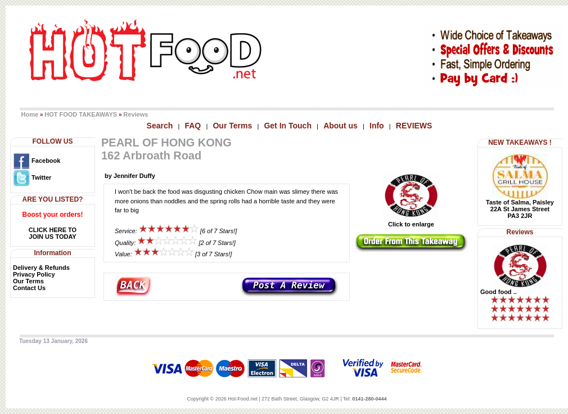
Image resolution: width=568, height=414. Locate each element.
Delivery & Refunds (41, 267)
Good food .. (498, 291)
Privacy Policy (34, 274)
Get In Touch (288, 125)
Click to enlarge (411, 221)
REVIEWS (414, 125)
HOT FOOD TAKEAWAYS (80, 114)
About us (340, 125)
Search (160, 125)
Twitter (32, 177)
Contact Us (29, 287)
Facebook (36, 160)
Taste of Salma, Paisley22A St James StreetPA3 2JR (520, 209)
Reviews (135, 114)
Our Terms (232, 125)
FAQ (192, 125)
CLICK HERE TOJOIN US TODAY (52, 233)
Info (376, 125)
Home (30, 114)
